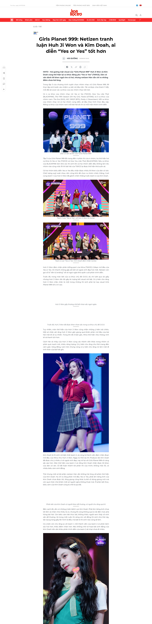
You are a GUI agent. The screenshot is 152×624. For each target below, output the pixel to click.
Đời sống (19, 20)
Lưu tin (4, 78)
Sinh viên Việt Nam (99, 5)
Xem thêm (140, 19)
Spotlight (122, 20)
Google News (34, 32)
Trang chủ (11, 19)
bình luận (85, 67)
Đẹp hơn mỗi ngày (59, 20)
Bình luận (4, 84)
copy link (76, 67)
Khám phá (28, 20)
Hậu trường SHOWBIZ (76, 20)
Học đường (46, 20)
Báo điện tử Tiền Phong (76, 12)
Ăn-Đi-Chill (91, 20)
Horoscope (132, 20)
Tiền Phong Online (63, 5)
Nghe (4, 67)
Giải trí (37, 20)
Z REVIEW (112, 20)
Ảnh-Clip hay (101, 20)
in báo (80, 67)
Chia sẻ (4, 73)
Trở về (4, 89)
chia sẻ (67, 67)
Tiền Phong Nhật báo (81, 5)
